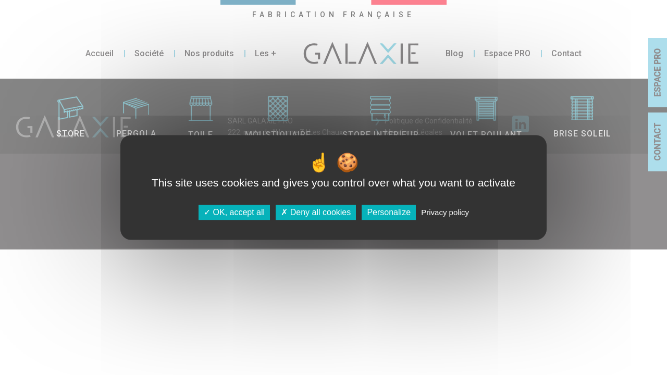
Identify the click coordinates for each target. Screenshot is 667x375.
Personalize (389, 212)
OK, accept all (234, 212)
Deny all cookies (316, 212)
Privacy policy (445, 212)
